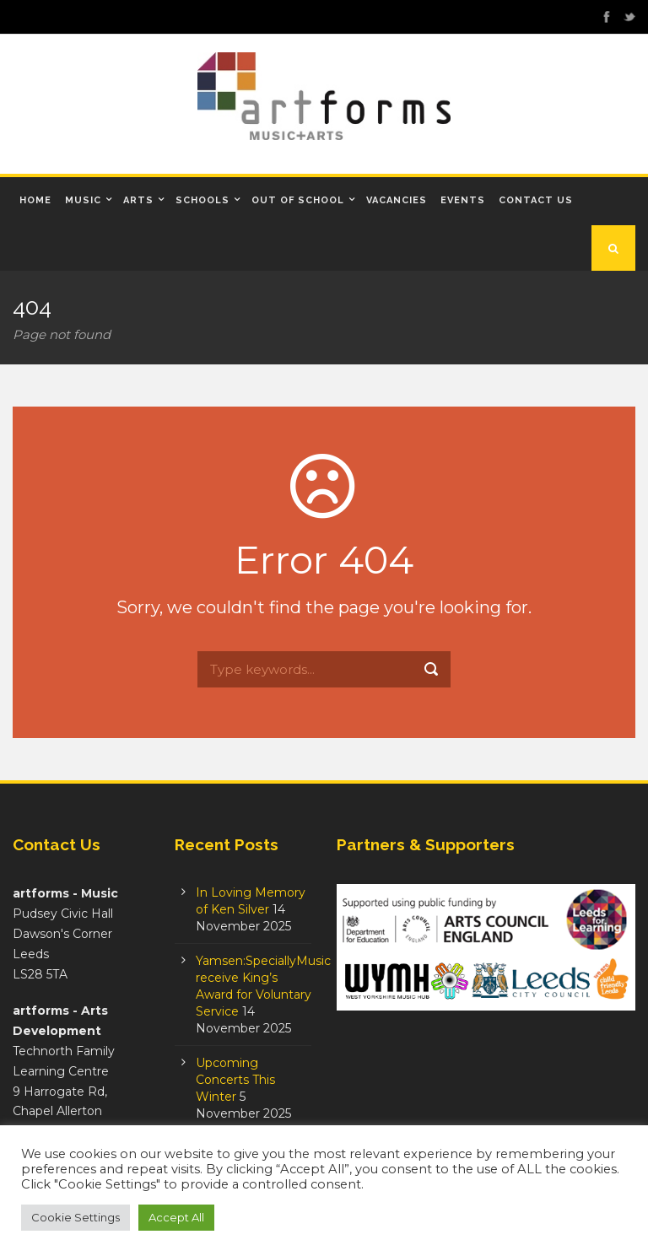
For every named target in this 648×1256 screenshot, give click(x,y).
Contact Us (536, 200)
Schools (203, 200)
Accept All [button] (176, 1217)
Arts (138, 200)
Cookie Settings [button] (75, 1217)
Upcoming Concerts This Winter (235, 1079)
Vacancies (396, 200)
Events (462, 200)
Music (83, 200)
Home (35, 200)
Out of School (297, 200)
